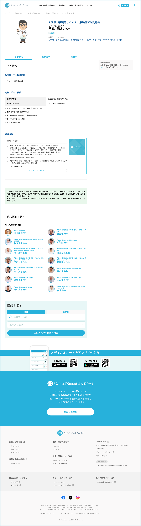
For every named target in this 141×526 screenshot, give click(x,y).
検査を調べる (15, 452)
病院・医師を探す (76, 5)
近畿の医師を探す (34, 13)
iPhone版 (15, 482)
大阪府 (51, 33)
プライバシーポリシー (105, 452)
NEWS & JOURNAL (61, 463)
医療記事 (46, 56)
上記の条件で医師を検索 (46, 332)
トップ (7, 13)
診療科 (66, 312)
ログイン (116, 5)
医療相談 (62, 5)
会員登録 (125, 5)
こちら (102, 67)
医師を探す (19, 13)
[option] (22, 31)
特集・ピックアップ (61, 460)
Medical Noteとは (102, 442)
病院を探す (58, 446)
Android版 (16, 485)
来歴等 (74, 56)
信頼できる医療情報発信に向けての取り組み (112, 445)
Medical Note (59, 482)
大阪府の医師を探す (53, 13)
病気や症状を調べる (47, 5)
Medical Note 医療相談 (64, 485)
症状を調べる (15, 449)
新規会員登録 (70, 411)
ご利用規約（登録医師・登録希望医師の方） (112, 465)
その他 (90, 5)
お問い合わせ (102, 456)
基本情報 (18, 56)
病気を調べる (15, 446)
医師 (26, 312)
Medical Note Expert (106, 482)
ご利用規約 (100, 449)
